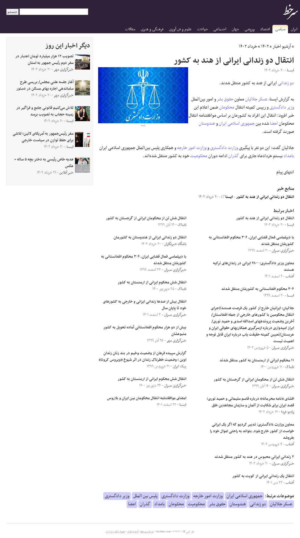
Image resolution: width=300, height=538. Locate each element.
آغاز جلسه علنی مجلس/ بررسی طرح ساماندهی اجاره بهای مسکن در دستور (45, 85)
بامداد (289, 156)
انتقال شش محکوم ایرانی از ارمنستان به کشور (152, 282)
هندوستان (207, 123)
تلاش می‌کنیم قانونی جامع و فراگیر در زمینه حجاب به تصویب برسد (45, 111)
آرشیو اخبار (282, 46)
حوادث (202, 29)
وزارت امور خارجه (191, 148)
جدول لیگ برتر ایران (115, 531)
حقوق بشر (225, 99)
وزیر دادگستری (281, 107)
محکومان (226, 107)
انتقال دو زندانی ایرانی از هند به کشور (265, 197)
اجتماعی (219, 29)
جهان (235, 29)
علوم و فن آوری (180, 29)
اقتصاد (265, 29)
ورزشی (249, 29)
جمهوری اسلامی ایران (237, 123)
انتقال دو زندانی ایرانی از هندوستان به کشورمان (150, 237)
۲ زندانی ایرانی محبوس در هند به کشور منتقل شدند (254, 457)
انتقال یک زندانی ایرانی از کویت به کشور (263, 476)
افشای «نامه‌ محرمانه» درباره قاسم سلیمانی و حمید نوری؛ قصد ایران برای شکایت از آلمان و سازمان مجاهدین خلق (250, 402)
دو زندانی (286, 83)
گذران (233, 156)
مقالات (130, 29)
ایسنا (227, 197)
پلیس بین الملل (145, 496)
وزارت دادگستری (224, 148)
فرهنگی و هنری (152, 29)
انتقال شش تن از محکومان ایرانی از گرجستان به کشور (254, 379)
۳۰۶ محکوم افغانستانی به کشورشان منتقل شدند (257, 289)
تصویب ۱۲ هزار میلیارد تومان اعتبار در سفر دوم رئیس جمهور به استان (44, 59)
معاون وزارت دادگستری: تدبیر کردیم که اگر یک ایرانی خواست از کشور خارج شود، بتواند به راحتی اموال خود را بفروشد (252, 431)
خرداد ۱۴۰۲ (248, 46)
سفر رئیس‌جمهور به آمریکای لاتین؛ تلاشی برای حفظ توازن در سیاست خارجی (43, 137)
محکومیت (198, 156)
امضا (274, 123)
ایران (294, 29)
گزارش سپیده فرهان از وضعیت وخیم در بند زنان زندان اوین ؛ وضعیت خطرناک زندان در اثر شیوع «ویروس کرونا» (142, 356)
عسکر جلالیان (256, 99)
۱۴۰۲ (265, 46)
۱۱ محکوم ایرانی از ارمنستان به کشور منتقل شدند (257, 360)
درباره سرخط (147, 531)
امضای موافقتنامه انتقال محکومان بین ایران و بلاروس (146, 398)
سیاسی (280, 29)
